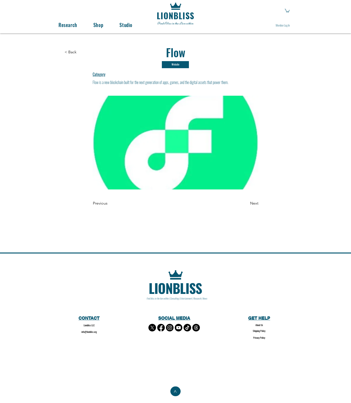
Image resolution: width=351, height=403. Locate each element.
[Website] (175, 64)
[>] (175, 391)
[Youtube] (178, 327)
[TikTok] (187, 327)
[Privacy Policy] (259, 338)
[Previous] (109, 203)
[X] (152, 327)
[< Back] (73, 52)
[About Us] (259, 325)
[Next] (246, 203)
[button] (287, 11)
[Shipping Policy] (259, 331)
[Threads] (196, 327)
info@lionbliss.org (89, 332)
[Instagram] (170, 327)
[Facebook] (161, 327)
